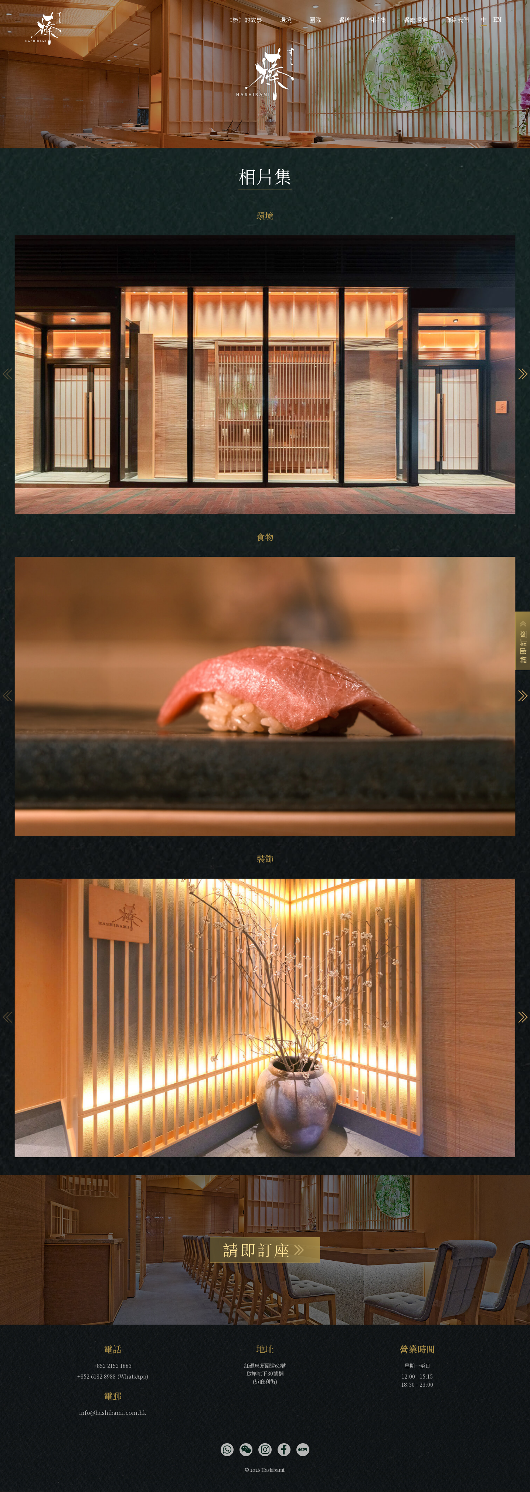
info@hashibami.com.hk (112, 1412)
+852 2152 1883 (113, 1365)
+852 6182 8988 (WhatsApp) (112, 1376)
